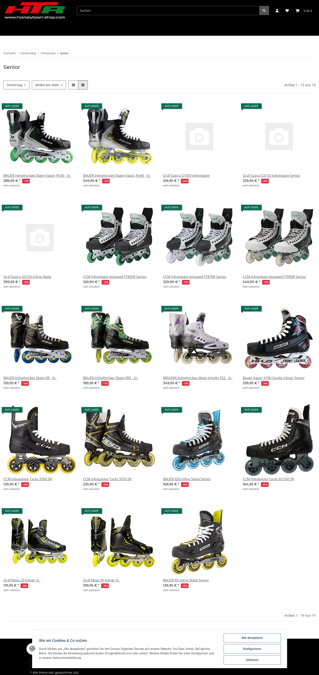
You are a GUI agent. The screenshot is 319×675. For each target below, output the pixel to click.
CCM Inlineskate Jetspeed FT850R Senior (115, 276)
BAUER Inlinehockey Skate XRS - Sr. (110, 378)
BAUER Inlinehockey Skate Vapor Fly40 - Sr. (117, 175)
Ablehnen (252, 660)
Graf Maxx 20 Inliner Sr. (21, 580)
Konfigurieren (252, 649)
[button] (277, 10)
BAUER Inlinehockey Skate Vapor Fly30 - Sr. (37, 175)
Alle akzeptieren (252, 638)
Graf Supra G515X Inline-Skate (27, 276)
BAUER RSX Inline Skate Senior (187, 479)
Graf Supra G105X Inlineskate (186, 175)
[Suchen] (168, 10)
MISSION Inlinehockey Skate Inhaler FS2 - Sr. (198, 378)
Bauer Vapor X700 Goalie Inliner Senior (274, 378)
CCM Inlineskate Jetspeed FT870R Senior (195, 276)
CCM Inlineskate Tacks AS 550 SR (268, 479)
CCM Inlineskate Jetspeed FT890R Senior (274, 276)
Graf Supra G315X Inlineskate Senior (272, 175)
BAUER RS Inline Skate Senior (186, 580)
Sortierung (14, 85)
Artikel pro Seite (47, 85)
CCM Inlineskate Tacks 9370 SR (107, 479)
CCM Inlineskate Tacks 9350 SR (27, 479)
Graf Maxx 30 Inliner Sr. (101, 580)
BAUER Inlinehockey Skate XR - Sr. (30, 378)
